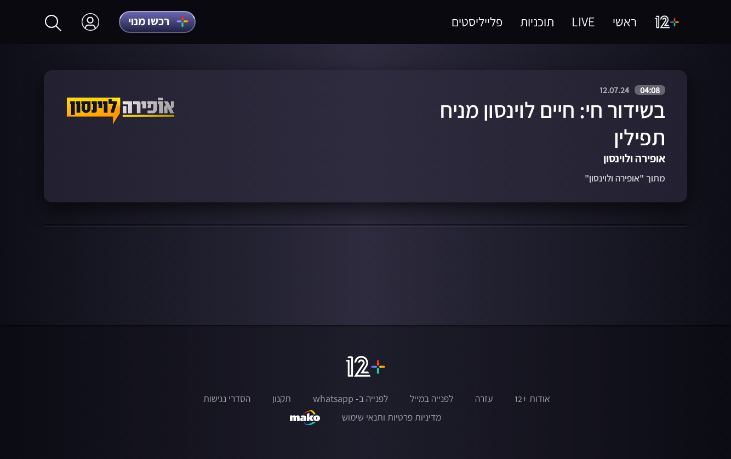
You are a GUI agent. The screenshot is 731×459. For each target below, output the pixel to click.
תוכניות (537, 22)
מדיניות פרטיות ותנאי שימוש (391, 417)
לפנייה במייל (431, 399)
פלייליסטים (477, 22)
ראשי (625, 22)
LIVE (583, 22)
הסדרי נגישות (226, 399)
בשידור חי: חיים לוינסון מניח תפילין (552, 123)
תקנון (281, 399)
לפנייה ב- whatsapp (350, 399)
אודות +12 (532, 399)
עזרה (484, 399)
